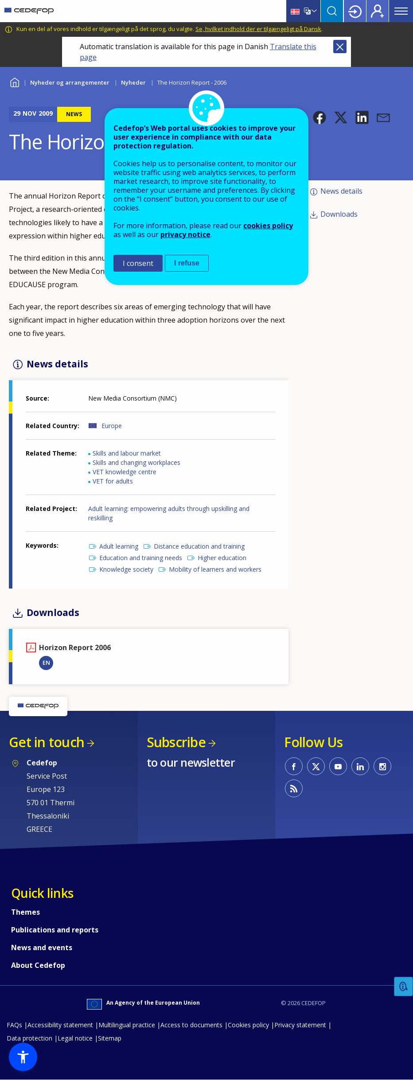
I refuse (186, 263)
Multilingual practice (126, 1025)
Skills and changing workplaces (136, 462)
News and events (41, 947)
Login (355, 11)
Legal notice (75, 1038)
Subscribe (176, 742)
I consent (138, 263)
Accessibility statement (60, 1025)
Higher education (222, 558)
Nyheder (133, 82)
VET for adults (113, 481)
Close (340, 46)
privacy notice (185, 234)
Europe (111, 425)
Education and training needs (140, 558)
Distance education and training (199, 546)
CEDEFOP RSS (294, 788)
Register (377, 11)
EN (46, 663)
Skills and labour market (127, 453)
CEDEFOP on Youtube (338, 766)
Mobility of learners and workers (215, 569)
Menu (401, 11)
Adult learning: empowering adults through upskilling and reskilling (168, 513)
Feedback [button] (403, 986)
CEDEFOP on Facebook (294, 766)
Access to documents (191, 1025)
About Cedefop (38, 965)
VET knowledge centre (124, 472)
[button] (319, 117)
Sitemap (109, 1038)
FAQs (14, 1025)
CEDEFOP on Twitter (316, 766)
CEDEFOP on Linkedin (360, 766)
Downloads (339, 214)
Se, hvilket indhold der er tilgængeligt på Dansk (258, 29)
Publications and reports (54, 930)
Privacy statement (300, 1025)
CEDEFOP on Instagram (382, 766)
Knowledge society (126, 569)
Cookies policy (248, 1025)
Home (14, 81)
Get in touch (46, 742)
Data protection (29, 1038)
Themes (25, 912)
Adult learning (118, 546)
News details (341, 191)
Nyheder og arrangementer (69, 82)
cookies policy (268, 225)
